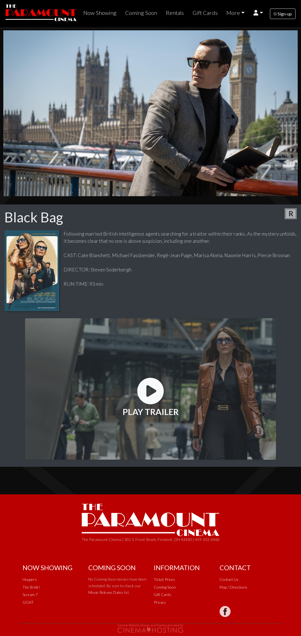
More (233, 12)
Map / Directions (233, 587)
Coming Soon (141, 12)
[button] (258, 12)
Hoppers (30, 579)
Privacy (160, 602)
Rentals (175, 12)
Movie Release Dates (105, 592)
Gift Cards (205, 12)
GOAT (28, 602)
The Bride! (31, 587)
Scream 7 (30, 594)
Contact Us (229, 579)
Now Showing (99, 12)
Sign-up (282, 13)
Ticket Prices (164, 579)
